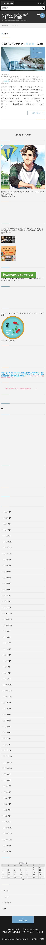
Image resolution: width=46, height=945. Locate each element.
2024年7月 (7, 643)
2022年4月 (7, 804)
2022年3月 (7, 810)
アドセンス (10, 77)
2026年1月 (7, 536)
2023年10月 (8, 697)
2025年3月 (7, 595)
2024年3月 (7, 667)
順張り (7, 83)
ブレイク (23, 79)
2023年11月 (8, 691)
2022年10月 (8, 768)
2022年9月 (7, 774)
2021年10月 (8, 840)
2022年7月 (7, 786)
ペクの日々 (38, 52)
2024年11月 (8, 619)
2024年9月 (7, 631)
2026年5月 (7, 512)
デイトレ (6, 79)
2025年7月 (7, 572)
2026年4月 (7, 518)
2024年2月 (7, 673)
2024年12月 (8, 613)
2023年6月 (7, 721)
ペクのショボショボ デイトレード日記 (20, 16)
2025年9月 (7, 560)
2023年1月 (7, 750)
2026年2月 (7, 530)
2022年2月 (7, 816)
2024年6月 (7, 649)
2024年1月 (7, 679)
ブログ (29, 79)
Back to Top (23, 920)
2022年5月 (7, 798)
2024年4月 (7, 661)
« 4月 (22, 879)
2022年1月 (7, 822)
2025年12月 (8, 542)
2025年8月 (7, 566)
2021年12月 (8, 828)
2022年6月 (7, 792)
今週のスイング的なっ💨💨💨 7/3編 (23, 43)
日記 (11, 81)
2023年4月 (7, 732)
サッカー (29, 77)
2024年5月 (7, 655)
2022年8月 (7, 780)
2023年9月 (7, 703)
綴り (36, 56)
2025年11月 (8, 548)
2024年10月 (8, 625)
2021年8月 (7, 852)
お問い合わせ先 (13, 929)
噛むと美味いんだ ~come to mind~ (18, 388)
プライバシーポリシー (30, 929)
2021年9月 (7, 846)
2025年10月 (8, 554)
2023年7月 (7, 715)
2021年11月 (8, 834)
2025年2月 (7, 601)
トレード (38, 49)
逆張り (23, 81)
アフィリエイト (20, 77)
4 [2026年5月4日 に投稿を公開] (2, 870)
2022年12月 (8, 756)
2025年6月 (7, 578)
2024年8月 (7, 637)
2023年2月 (7, 744)
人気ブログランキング (8, 340)
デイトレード (14, 79)
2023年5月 (7, 726)
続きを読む (36, 113)
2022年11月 (8, 762)
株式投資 (17, 81)
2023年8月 (7, 709)
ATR (4, 77)
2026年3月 (7, 524)
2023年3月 (7, 738)
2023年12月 (8, 685)
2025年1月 (7, 607)
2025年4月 (7, 589)
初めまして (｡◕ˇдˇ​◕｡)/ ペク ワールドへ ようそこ (23, 932)
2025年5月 (7, 583)
